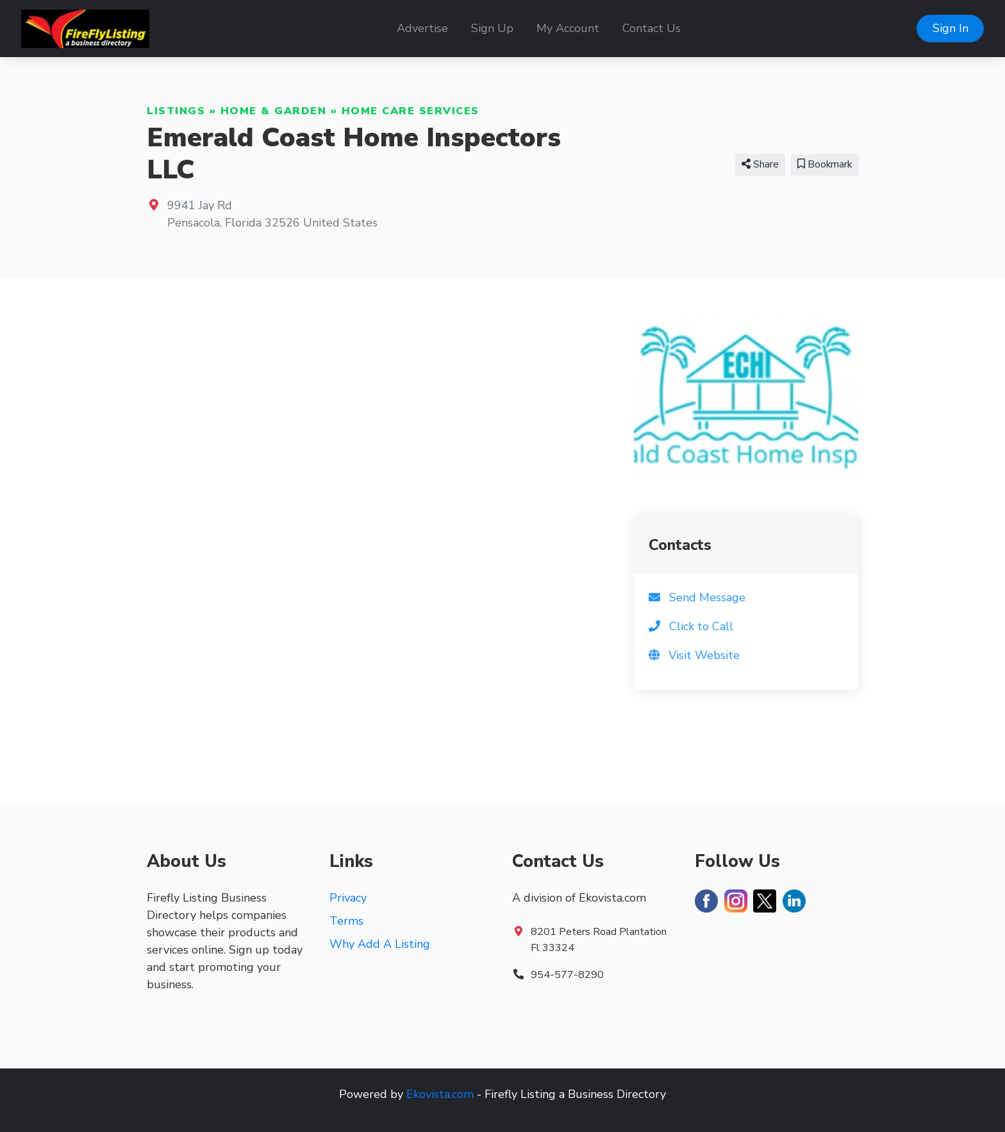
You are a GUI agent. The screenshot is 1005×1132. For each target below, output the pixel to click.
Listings (176, 111)
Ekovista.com (440, 1094)
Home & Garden (273, 111)
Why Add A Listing (379, 944)
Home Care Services (410, 111)
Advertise (422, 28)
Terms (346, 921)
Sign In (950, 28)
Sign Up (492, 28)
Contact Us (651, 28)
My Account (567, 28)
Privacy (348, 897)
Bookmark (824, 164)
